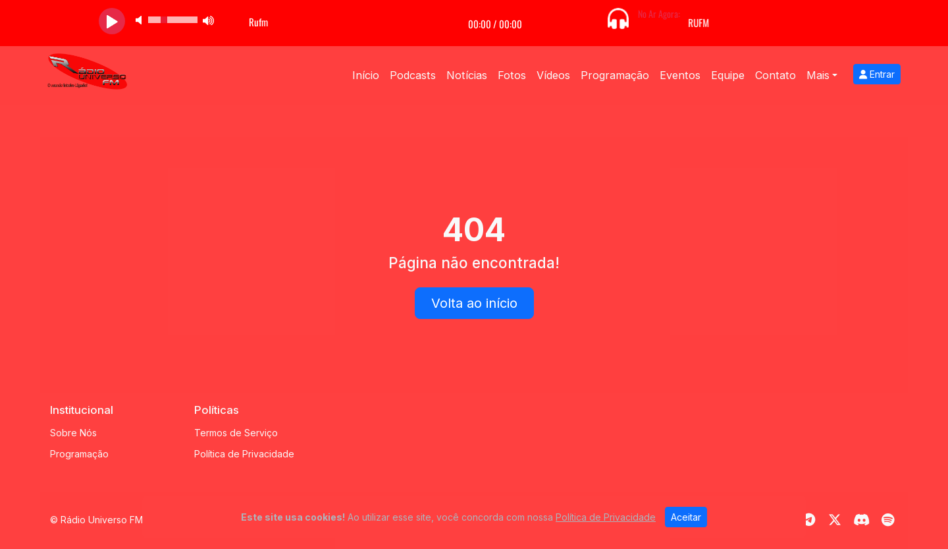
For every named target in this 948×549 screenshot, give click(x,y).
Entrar (877, 74)
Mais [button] (818, 75)
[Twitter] (834, 520)
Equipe (728, 75)
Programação (615, 75)
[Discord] (861, 520)
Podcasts (413, 75)
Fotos (512, 75)
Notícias (466, 75)
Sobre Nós (73, 432)
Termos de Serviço (236, 432)
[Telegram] (809, 520)
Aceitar (686, 517)
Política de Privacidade (244, 453)
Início (365, 75)
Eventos (680, 75)
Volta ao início (474, 303)
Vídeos (553, 75)
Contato (775, 75)
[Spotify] (888, 520)
